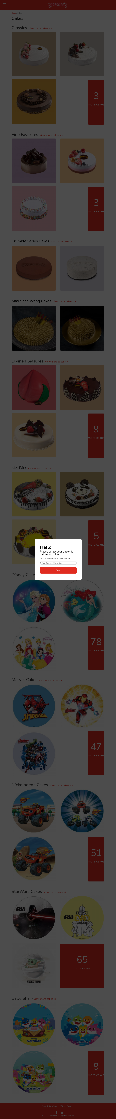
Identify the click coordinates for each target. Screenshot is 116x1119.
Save (58, 570)
